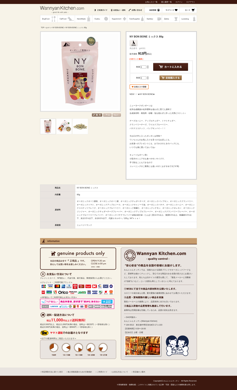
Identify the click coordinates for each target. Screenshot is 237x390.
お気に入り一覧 (151, 2)
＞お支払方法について (119, 372)
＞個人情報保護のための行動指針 (79, 372)
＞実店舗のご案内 (138, 372)
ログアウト (190, 2)
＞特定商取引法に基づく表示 (51, 372)
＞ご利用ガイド (101, 372)
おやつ (48, 27)
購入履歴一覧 (166, 2)
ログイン (179, 2)
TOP (42, 27)
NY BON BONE (58, 27)
